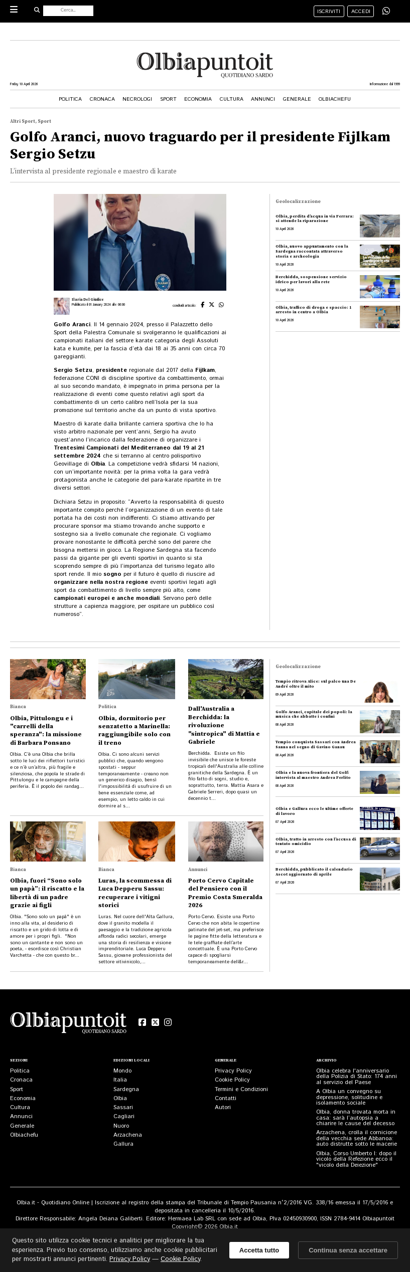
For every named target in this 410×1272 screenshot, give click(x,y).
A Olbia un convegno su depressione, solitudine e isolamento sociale (349, 1097)
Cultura (231, 99)
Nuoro (121, 1126)
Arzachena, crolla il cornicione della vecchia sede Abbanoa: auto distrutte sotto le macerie (356, 1138)
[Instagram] (168, 1022)
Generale (297, 99)
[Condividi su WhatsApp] (386, 11)
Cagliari (123, 1116)
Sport (168, 99)
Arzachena (127, 1135)
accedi (360, 11)
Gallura (123, 1144)
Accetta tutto (259, 1250)
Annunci (263, 99)
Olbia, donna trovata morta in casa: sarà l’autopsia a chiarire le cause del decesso (355, 1118)
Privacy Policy (233, 1071)
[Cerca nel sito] (68, 11)
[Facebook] (142, 1022)
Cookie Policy (232, 1080)
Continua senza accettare (348, 1250)
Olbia (120, 1098)
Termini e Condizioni (241, 1089)
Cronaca (102, 99)
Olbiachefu (335, 99)
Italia (120, 1080)
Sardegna (126, 1089)
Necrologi (137, 99)
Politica (70, 99)
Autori (223, 1107)
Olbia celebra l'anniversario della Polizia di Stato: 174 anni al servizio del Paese (356, 1077)
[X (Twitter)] (155, 1022)
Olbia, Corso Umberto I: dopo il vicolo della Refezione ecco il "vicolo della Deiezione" (356, 1159)
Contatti (225, 1098)
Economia (198, 99)
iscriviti (328, 11)
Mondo (122, 1071)
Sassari (123, 1107)
